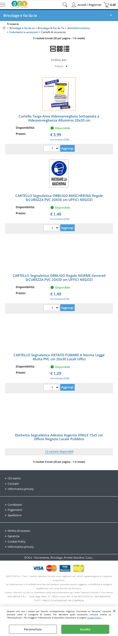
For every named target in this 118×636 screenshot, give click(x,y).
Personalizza (33, 629)
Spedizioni (14, 515)
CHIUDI (114, 611)
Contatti (13, 484)
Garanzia (13, 536)
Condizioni (15, 505)
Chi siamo (14, 478)
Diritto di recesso (19, 531)
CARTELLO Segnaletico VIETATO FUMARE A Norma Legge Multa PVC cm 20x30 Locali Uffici (59, 357)
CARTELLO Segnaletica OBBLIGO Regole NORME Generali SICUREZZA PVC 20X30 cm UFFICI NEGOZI (59, 277)
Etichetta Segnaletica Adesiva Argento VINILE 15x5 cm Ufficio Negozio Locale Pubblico (59, 437)
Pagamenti (15, 510)
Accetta (85, 629)
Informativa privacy (21, 489)
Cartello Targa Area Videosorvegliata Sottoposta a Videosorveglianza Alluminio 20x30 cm (59, 118)
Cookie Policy (94, 617)
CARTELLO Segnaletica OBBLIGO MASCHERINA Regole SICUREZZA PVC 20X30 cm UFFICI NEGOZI (59, 197)
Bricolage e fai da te (20, 15)
